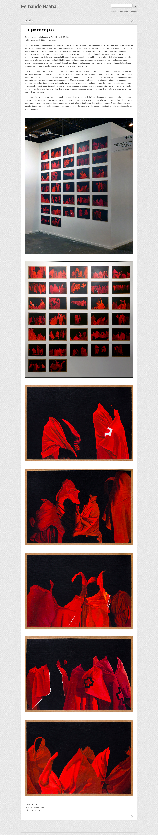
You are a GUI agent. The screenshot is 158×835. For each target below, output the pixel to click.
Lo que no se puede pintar (46, 30)
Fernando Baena (38, 6)
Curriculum (124, 11)
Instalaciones (39, 807)
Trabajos (133, 11)
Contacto (113, 11)
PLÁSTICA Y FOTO (32, 810)
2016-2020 (29, 807)
